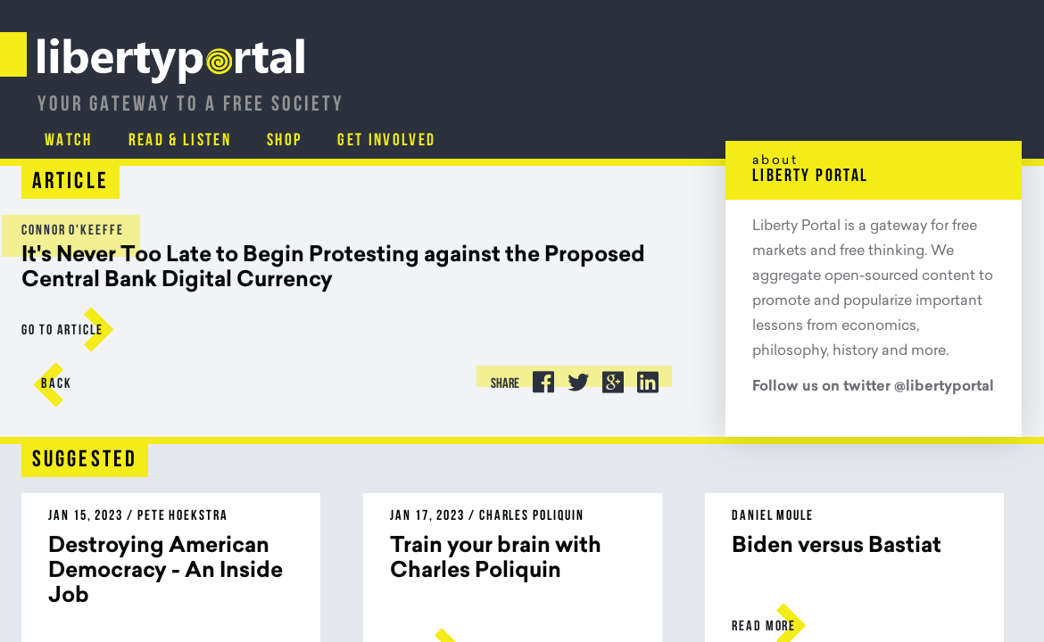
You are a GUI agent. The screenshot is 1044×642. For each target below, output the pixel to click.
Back (72, 384)
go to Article (78, 331)
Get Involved (938, 94)
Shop (832, 94)
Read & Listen (723, 94)
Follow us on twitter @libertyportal (857, 387)
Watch (609, 94)
